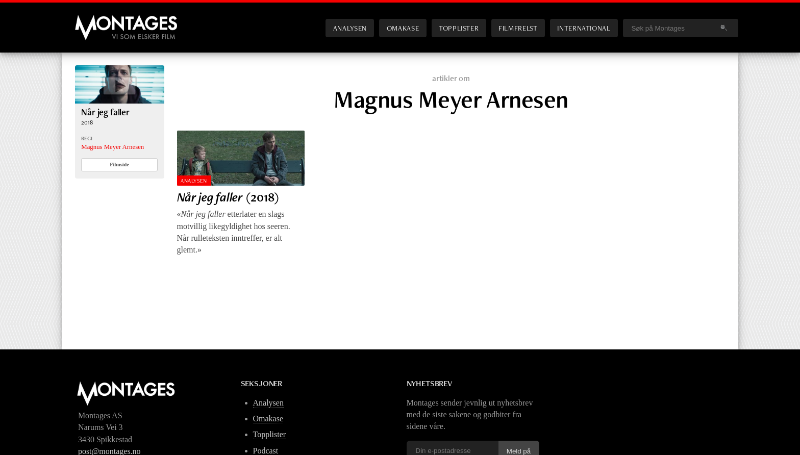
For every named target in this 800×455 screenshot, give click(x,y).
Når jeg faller (105, 112)
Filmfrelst (517, 28)
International (583, 28)
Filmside (119, 164)
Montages (92, 20)
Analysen (350, 28)
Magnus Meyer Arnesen (112, 146)
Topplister (459, 28)
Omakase (403, 28)
